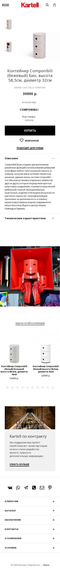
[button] (7, 388)
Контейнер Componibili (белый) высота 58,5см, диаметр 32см (46, 369)
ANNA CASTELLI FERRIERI (30, 87)
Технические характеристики (25, 218)
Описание (11, 158)
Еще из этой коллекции (30, 323)
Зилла (46, 564)
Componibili (29, 109)
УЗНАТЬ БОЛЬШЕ (19, 464)
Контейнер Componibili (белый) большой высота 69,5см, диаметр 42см (14, 370)
